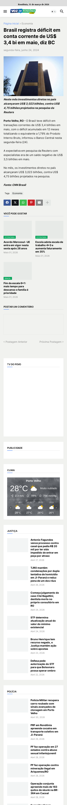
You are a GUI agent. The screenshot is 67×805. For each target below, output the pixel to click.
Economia (27, 23)
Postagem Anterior (16, 341)
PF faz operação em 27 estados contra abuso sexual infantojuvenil (44, 750)
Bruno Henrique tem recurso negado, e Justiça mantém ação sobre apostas (43, 644)
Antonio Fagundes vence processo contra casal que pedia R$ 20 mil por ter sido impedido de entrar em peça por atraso (45, 547)
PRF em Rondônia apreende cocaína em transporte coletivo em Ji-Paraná (44, 730)
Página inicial (11, 23)
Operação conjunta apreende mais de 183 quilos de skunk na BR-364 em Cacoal (44, 788)
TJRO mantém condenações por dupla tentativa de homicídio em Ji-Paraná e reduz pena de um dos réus (45, 574)
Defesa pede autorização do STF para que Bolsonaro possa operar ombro (43, 665)
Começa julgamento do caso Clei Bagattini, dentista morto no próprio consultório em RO (45, 599)
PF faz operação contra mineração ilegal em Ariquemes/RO (45, 768)
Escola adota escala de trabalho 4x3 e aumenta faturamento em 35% (49, 246)
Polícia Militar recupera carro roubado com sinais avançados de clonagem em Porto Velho (45, 707)
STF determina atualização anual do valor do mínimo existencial (43, 622)
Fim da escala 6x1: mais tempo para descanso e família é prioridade (16, 288)
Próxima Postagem (50, 341)
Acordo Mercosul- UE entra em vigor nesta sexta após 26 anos (17, 245)
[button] (5, 12)
